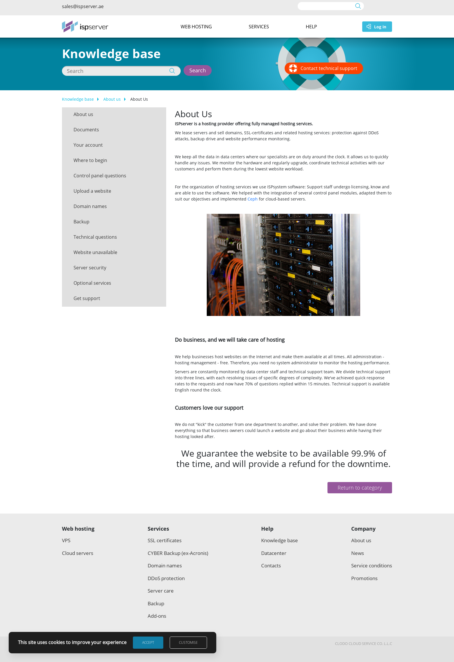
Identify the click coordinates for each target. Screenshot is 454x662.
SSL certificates (165, 540)
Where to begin (90, 160)
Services (259, 26)
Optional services (92, 283)
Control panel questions (100, 175)
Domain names (90, 206)
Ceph (253, 199)
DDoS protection (166, 578)
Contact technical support (329, 68)
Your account (88, 145)
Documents (86, 129)
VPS (66, 540)
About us (112, 99)
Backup (81, 221)
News (357, 553)
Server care (161, 590)
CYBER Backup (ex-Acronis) (178, 553)
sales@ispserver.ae (83, 6)
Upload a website (92, 191)
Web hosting (196, 26)
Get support (87, 298)
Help (311, 26)
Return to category (360, 487)
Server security (90, 267)
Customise (188, 642)
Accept (148, 642)
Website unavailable (95, 252)
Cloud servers (77, 553)
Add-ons (157, 616)
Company (363, 528)
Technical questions (95, 237)
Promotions (364, 578)
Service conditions (371, 565)
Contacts (271, 565)
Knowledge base (78, 99)
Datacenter (273, 553)
